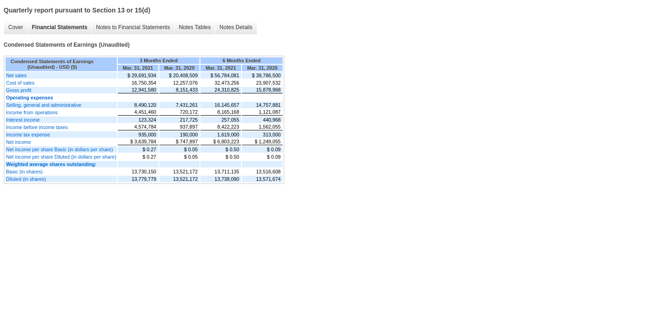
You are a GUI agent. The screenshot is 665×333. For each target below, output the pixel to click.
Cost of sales (20, 83)
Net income (18, 142)
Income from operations (32, 112)
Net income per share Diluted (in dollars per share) (61, 157)
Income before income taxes (37, 127)
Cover (15, 27)
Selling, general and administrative (43, 105)
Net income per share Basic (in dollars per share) (59, 149)
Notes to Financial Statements (133, 27)
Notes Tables (195, 27)
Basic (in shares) (24, 171)
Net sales (16, 75)
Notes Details (235, 27)
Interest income (23, 120)
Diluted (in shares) (26, 179)
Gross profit (18, 90)
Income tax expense (28, 134)
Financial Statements (59, 27)
